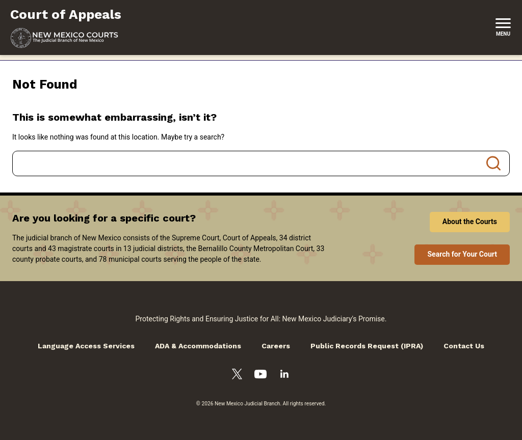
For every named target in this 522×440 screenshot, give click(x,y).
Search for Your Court (462, 254)
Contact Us (463, 346)
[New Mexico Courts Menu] (503, 27)
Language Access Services (86, 346)
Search (493, 163)
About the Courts (469, 221)
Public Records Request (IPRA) (366, 346)
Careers (276, 346)
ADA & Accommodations (198, 346)
